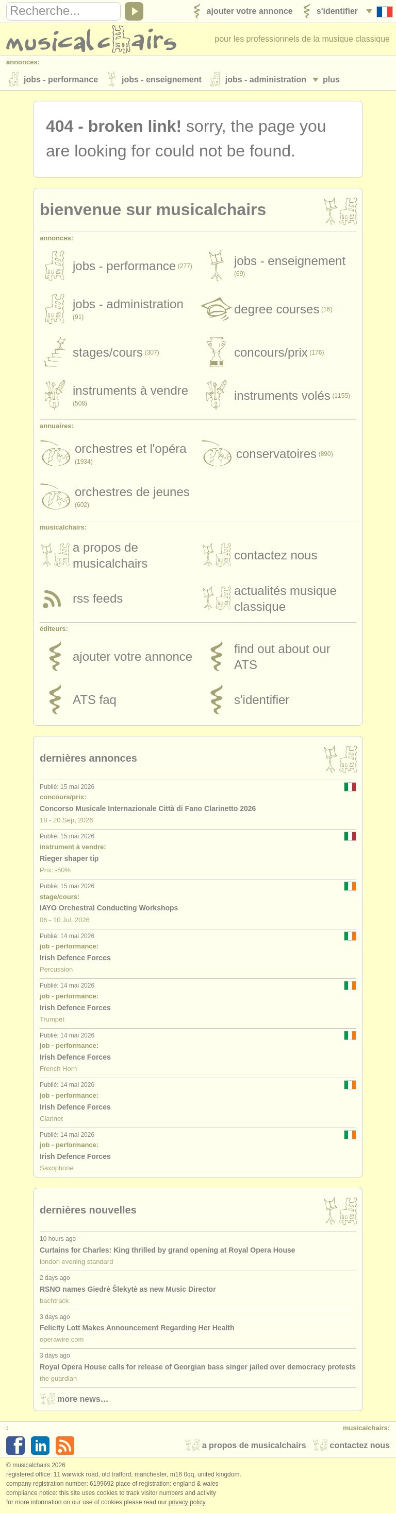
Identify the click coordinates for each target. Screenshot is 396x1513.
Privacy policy (187, 1502)
